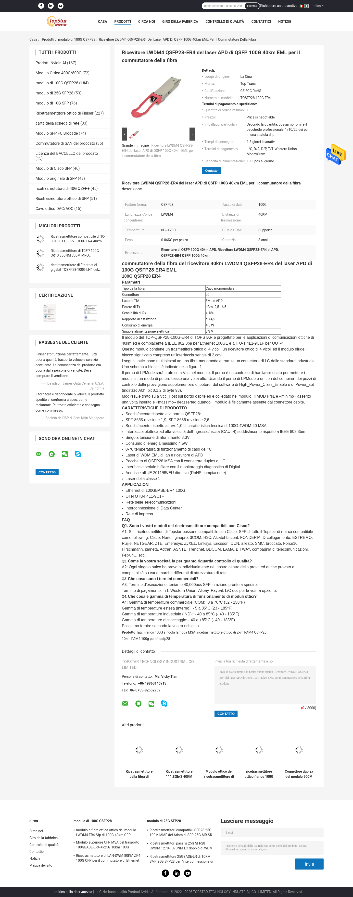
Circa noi (146, 22)
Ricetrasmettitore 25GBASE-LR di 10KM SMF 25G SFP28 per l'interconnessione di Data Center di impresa (181, 860)
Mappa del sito (40, 865)
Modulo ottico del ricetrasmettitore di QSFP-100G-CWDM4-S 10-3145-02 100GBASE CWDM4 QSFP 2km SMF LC (219, 774)
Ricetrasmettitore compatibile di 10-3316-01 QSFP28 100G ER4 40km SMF (78, 241)
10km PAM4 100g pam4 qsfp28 (146, 639)
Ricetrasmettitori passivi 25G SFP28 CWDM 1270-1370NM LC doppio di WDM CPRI (181, 846)
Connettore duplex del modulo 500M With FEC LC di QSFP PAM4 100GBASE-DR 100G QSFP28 (299, 774)
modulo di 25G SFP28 (54, 93)
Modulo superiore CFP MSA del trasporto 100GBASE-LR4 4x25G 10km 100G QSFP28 (107, 845)
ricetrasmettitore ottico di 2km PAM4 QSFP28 (231, 632)
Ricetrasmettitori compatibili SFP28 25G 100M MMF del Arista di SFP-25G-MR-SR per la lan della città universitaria (181, 833)
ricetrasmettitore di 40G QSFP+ (63, 188)
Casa (102, 22)
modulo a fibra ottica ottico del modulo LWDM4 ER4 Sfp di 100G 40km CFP (106, 832)
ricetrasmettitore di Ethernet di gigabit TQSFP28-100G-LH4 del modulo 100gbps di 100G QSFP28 (76, 269)
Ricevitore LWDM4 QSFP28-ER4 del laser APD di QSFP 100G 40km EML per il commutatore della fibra (158, 150)
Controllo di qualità (224, 22)
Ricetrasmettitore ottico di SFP (62, 198)
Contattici (261, 22)
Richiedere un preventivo (278, 6)
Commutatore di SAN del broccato (65, 143)
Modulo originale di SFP (56, 178)
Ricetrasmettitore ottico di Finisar (64, 113)
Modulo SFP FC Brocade (57, 133)
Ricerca (252, 6)
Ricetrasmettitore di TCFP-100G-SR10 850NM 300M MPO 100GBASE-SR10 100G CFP (75, 255)
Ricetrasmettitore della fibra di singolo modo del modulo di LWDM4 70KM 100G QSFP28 (139, 774)
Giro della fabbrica (180, 22)
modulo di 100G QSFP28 (76, 39)
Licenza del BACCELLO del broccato (67, 153)
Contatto (211, 170)
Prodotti (122, 22)
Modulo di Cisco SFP (54, 168)
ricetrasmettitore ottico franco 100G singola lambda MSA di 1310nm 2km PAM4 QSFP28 (259, 774)
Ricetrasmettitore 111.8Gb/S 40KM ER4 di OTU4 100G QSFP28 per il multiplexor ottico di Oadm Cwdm (179, 774)
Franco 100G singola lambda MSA (169, 632)
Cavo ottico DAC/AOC (54, 208)
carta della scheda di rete (57, 123)
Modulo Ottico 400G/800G (58, 73)
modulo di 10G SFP (52, 103)
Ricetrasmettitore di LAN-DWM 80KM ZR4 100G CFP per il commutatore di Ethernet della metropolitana (108, 859)
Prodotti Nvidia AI (51, 63)
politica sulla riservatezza (73, 892)
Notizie (284, 22)
